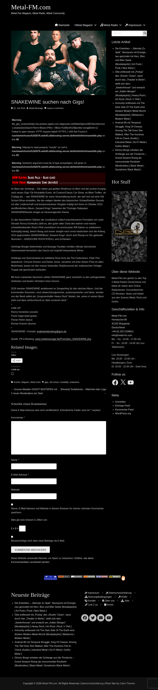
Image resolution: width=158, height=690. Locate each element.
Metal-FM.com (31, 7)
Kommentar (18, 417)
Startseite (62, 25)
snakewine (74, 382)
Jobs (125, 600)
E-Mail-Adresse (20, 474)
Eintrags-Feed (122, 405)
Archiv (108, 604)
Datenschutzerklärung (119, 593)
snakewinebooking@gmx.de (51, 331)
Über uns (108, 600)
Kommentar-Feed (124, 409)
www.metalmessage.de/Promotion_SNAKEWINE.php (63, 339)
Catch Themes (127, 683)
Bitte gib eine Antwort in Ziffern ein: (29, 520)
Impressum (133, 25)
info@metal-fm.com (122, 335)
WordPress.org (123, 413)
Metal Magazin (83, 25)
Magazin (25, 382)
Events (17, 382)
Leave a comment (55, 108)
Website (15, 489)
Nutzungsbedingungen (98, 597)
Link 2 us (91, 604)
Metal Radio (109, 25)
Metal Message (36, 108)
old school (54, 382)
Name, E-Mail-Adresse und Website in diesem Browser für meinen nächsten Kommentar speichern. (57, 510)
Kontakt (90, 600)
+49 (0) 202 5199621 (123, 331)
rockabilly (64, 382)
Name (15, 460)
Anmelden (120, 402)
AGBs (122, 597)
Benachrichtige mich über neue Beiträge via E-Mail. (38, 540)
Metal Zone (35, 382)
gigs (46, 382)
